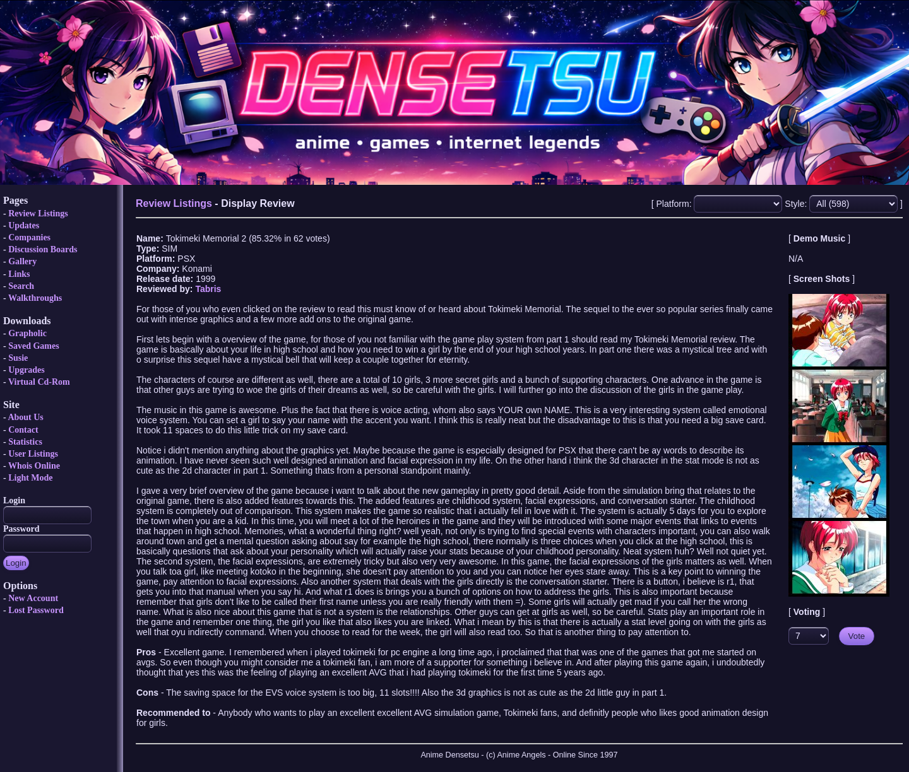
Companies (29, 237)
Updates (23, 225)
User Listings (33, 454)
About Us (25, 417)
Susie (18, 358)
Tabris (208, 289)
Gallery (22, 261)
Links (19, 274)
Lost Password (36, 610)
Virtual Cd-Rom (39, 382)
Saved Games (33, 346)
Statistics (25, 442)
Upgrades (26, 370)
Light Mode (30, 477)
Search (21, 286)
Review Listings (38, 213)
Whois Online (34, 466)
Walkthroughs (35, 298)
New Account (33, 598)
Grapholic (27, 333)
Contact (23, 430)
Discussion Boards (42, 249)
